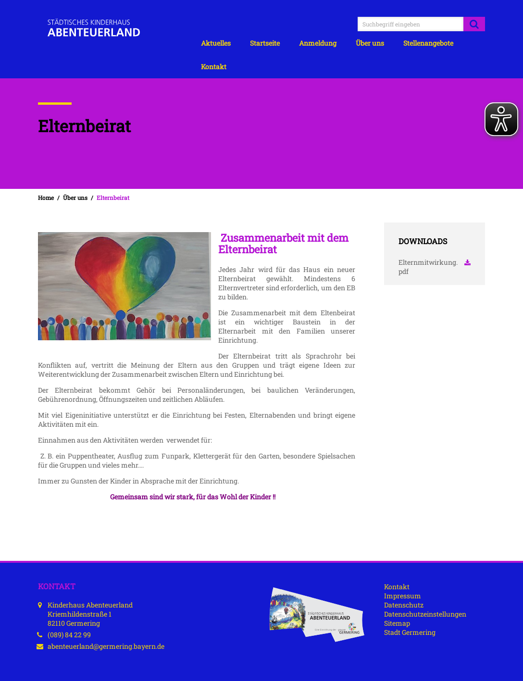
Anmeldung (317, 43)
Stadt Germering (410, 632)
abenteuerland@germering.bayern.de (106, 646)
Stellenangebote (428, 43)
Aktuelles (216, 43)
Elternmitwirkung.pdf (434, 267)
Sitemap (397, 623)
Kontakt (213, 66)
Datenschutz (403, 604)
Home (46, 197)
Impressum (402, 595)
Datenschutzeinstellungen (425, 614)
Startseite (265, 43)
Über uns (370, 43)
